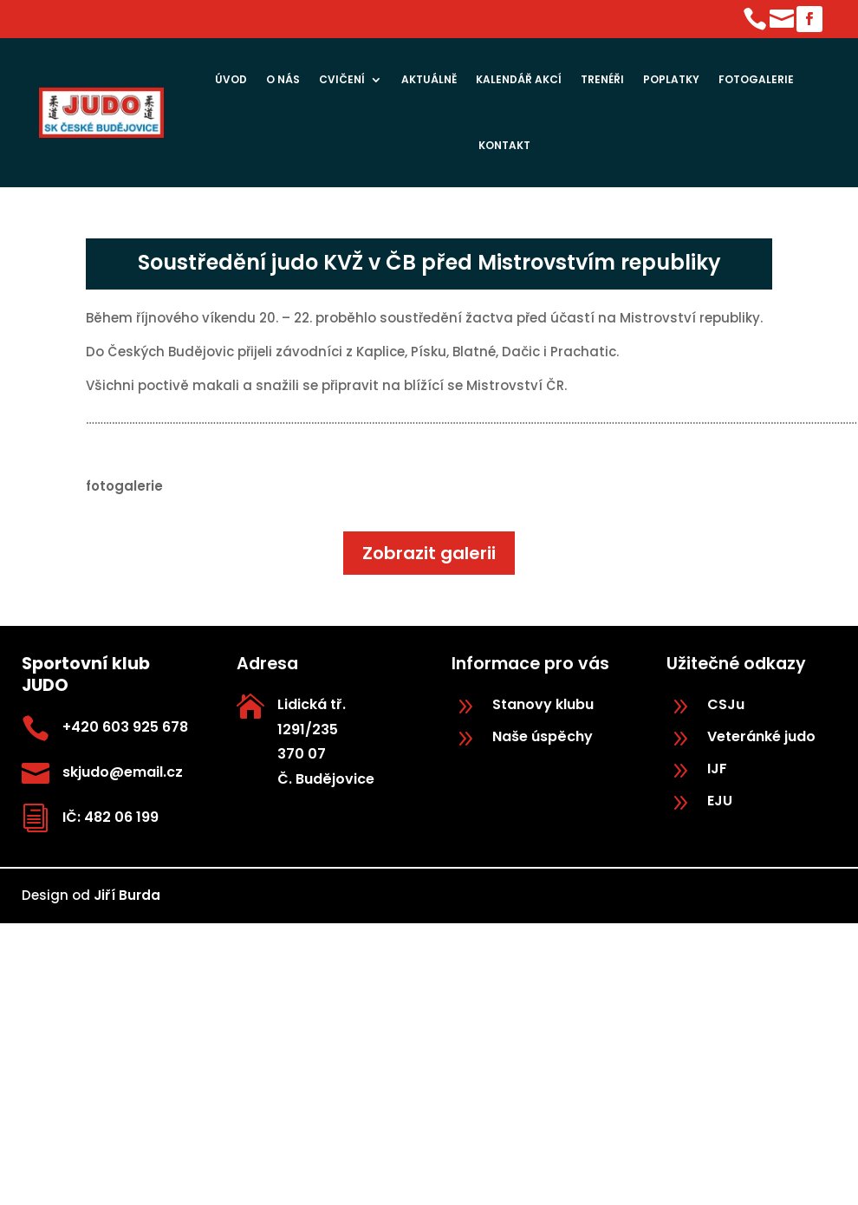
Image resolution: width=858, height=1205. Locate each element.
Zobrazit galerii (429, 553)
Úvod (231, 79)
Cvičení (342, 79)
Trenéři (602, 79)
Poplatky (671, 79)
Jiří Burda (127, 895)
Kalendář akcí (519, 79)
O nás (283, 79)
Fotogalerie (756, 79)
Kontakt (504, 145)
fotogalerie (124, 486)
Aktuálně (429, 79)
